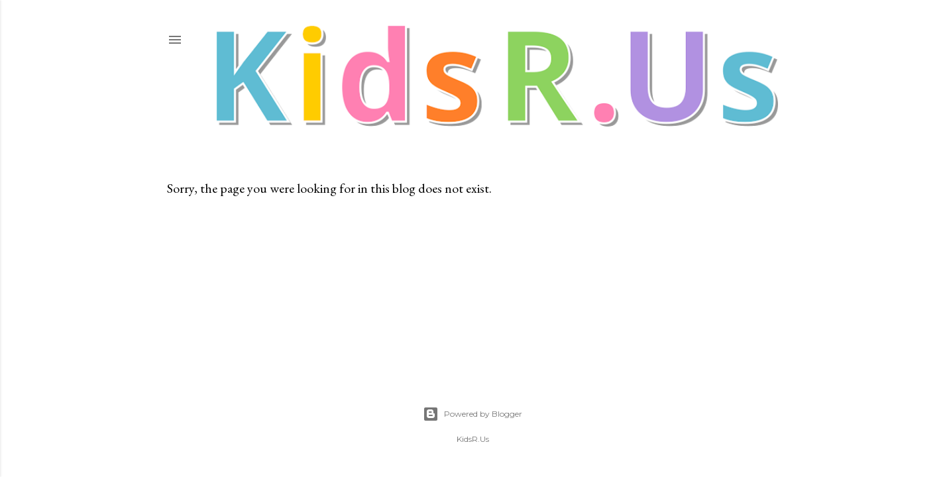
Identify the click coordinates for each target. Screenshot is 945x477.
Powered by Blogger (472, 414)
